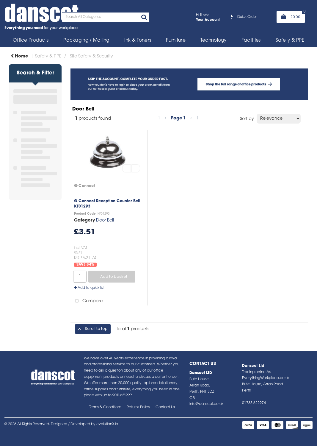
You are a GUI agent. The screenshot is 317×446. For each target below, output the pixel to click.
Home (19, 56)
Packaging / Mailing (86, 40)
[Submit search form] (143, 17)
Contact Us (165, 407)
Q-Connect (84, 186)
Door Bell (105, 220)
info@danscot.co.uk (206, 404)
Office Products (30, 40)
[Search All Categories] (106, 17)
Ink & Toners (137, 40)
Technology (213, 40)
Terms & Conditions (105, 407)
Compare (88, 301)
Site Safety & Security (91, 56)
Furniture (176, 40)
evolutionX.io (107, 424)
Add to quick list (89, 288)
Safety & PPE (290, 40)
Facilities (251, 40)
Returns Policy (138, 407)
